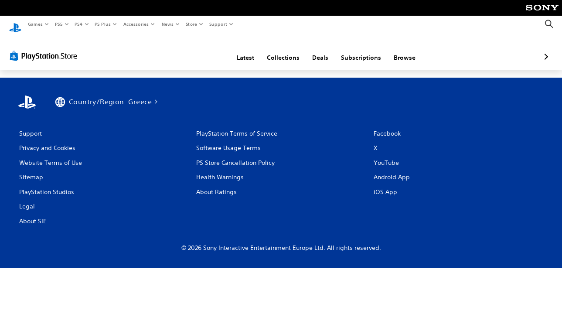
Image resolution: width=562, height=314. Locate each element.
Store (191, 24)
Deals (274, 49)
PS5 (58, 24)
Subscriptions (315, 49)
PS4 (78, 24)
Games (34, 24)
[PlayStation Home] (15, 24)
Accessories (135, 24)
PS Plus (103, 24)
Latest (199, 49)
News (168, 24)
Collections (237, 49)
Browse (358, 49)
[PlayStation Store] (45, 48)
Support (218, 24)
